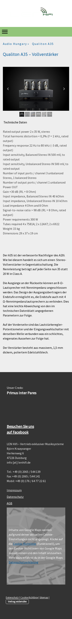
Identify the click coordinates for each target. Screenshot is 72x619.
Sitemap (44, 597)
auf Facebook (17, 432)
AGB (9, 503)
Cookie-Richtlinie (24, 544)
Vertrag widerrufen (17, 601)
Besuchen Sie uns (20, 426)
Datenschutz (15, 497)
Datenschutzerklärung (23, 562)
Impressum (14, 490)
